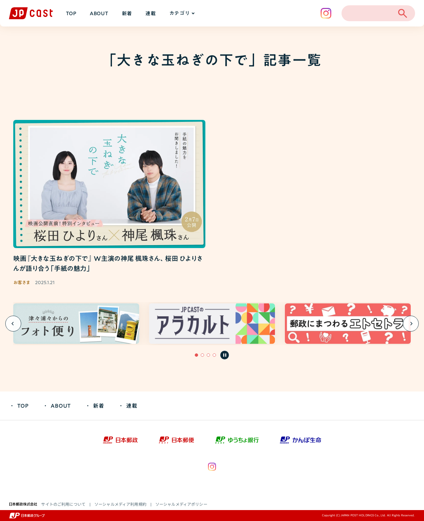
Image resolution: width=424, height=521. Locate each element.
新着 (127, 13)
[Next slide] (411, 324)
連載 (150, 13)
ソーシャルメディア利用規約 (120, 504)
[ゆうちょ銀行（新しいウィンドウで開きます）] (237, 440)
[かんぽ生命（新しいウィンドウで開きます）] (300, 440)
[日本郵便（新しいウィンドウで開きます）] (176, 440)
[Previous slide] (13, 324)
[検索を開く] (402, 13)
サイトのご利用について (63, 504)
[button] (196, 355)
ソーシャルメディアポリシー (181, 504)
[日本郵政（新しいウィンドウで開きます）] (120, 440)
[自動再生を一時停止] (224, 355)
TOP (71, 13)
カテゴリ (181, 13)
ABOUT (99, 13)
